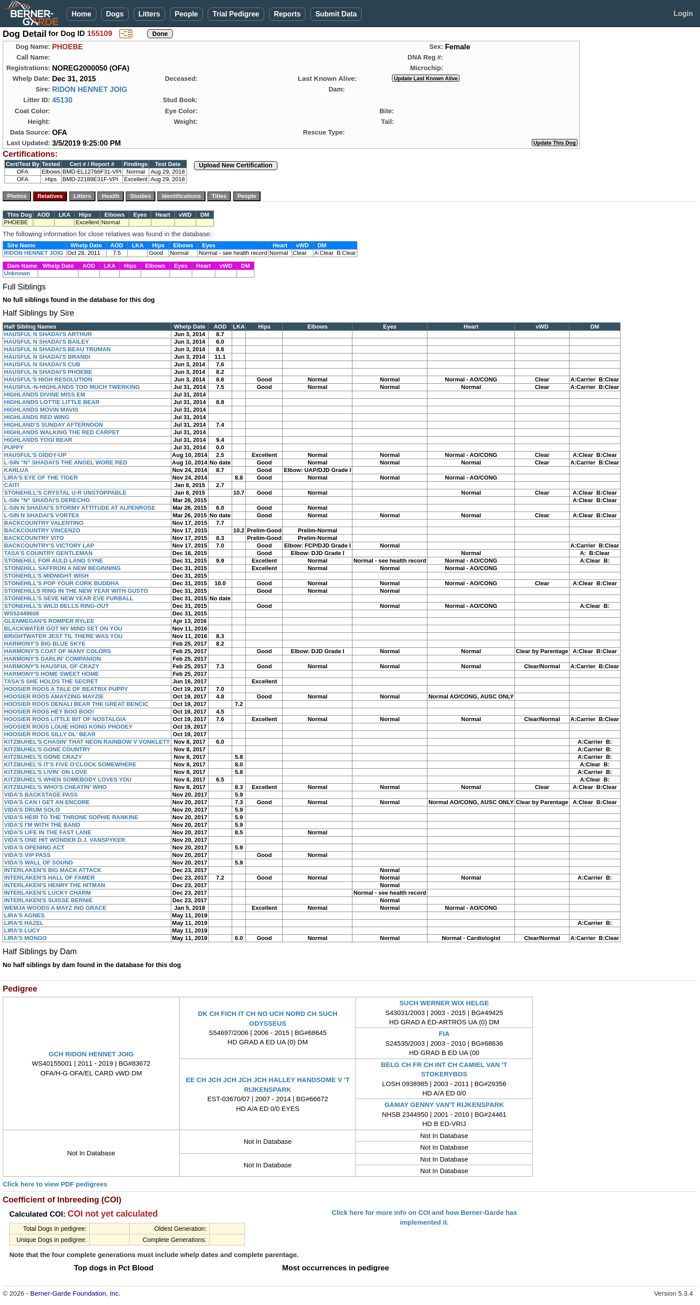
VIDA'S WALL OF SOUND (38, 862)
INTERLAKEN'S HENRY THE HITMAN (54, 885)
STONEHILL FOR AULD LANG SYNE (53, 560)
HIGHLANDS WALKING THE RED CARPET (61, 432)
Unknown (17, 273)
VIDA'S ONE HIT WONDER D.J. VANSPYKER (64, 840)
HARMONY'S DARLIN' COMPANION (52, 658)
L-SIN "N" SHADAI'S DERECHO (47, 500)
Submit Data (335, 14)
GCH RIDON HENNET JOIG (91, 1054)
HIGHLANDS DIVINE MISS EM (44, 394)
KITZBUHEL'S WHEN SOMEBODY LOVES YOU (67, 779)
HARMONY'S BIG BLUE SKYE (45, 643)
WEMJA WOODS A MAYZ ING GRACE (55, 907)
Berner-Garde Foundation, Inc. (75, 1293)
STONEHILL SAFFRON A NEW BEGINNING (62, 568)
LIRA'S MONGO (25, 938)
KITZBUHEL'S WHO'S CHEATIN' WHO (55, 787)
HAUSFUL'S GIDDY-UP (35, 455)
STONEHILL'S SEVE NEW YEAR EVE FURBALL (69, 598)
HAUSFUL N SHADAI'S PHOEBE (48, 372)
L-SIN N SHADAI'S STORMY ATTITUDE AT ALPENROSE (79, 507)
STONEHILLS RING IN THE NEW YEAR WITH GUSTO (76, 590)
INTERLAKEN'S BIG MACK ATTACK (53, 870)
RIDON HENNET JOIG (89, 89)
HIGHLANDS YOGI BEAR (38, 439)
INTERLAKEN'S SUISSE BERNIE (48, 900)
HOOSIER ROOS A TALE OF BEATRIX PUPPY (66, 689)
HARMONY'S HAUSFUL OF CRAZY (51, 666)
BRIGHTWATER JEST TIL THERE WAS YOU (63, 636)
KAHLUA (16, 470)
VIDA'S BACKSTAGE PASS (41, 794)
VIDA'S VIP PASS (27, 855)
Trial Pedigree (236, 14)
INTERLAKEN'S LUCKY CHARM (47, 892)
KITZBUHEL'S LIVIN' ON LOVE (45, 772)
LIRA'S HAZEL (24, 923)
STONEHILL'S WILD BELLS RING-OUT (56, 606)
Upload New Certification (236, 165)
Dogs (115, 14)
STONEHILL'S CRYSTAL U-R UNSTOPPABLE (65, 492)
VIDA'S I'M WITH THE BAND (42, 824)
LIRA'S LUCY (22, 930)
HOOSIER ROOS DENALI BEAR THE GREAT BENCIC (76, 704)
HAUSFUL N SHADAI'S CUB (42, 364)
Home (81, 14)
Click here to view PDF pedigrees (55, 1184)
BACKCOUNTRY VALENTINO (43, 523)
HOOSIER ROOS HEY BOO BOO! (49, 711)
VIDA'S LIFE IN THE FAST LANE (47, 832)
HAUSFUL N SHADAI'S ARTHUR (48, 334)
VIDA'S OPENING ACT (34, 847)
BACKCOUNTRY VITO (34, 538)
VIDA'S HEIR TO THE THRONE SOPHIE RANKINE (71, 817)
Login (683, 13)
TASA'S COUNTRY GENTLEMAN (48, 553)
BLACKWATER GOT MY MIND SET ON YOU (63, 628)
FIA (444, 1033)
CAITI (11, 485)
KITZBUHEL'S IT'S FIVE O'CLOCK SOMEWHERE (70, 764)
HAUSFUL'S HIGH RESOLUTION (48, 379)
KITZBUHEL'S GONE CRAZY (43, 757)
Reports (287, 14)
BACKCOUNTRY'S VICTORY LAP (49, 545)
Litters (149, 14)
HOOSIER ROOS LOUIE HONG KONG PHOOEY (68, 726)
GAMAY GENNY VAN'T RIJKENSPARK (444, 1104)
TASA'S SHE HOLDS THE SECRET (51, 681)
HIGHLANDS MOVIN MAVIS (41, 409)
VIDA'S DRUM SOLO (32, 809)
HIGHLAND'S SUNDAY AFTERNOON (53, 424)
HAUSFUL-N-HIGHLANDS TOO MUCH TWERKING (72, 387)
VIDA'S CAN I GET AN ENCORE (47, 802)
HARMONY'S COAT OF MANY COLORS (57, 651)
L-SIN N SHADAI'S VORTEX (41, 515)
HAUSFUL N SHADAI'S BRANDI (47, 356)
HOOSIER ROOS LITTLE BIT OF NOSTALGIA (65, 719)
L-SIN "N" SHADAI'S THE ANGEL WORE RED (65, 462)
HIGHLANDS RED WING (36, 417)
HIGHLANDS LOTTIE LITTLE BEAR (51, 402)
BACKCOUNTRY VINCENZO (42, 530)
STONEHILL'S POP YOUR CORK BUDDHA (61, 583)
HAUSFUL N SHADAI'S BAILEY (46, 341)
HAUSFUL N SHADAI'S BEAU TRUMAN (57, 349)
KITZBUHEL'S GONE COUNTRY (47, 749)
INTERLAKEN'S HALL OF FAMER (49, 877)
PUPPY (14, 447)
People (186, 14)
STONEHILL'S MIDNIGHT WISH (46, 575)
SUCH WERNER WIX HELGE (444, 1003)
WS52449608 (21, 613)
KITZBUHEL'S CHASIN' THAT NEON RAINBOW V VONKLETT (87, 741)
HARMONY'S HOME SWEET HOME (51, 673)
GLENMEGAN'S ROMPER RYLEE (49, 621)
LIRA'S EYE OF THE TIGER (41, 477)
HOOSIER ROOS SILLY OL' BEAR (49, 734)
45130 (62, 100)
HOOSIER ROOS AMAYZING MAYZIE (54, 696)
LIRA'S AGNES (24, 915)
